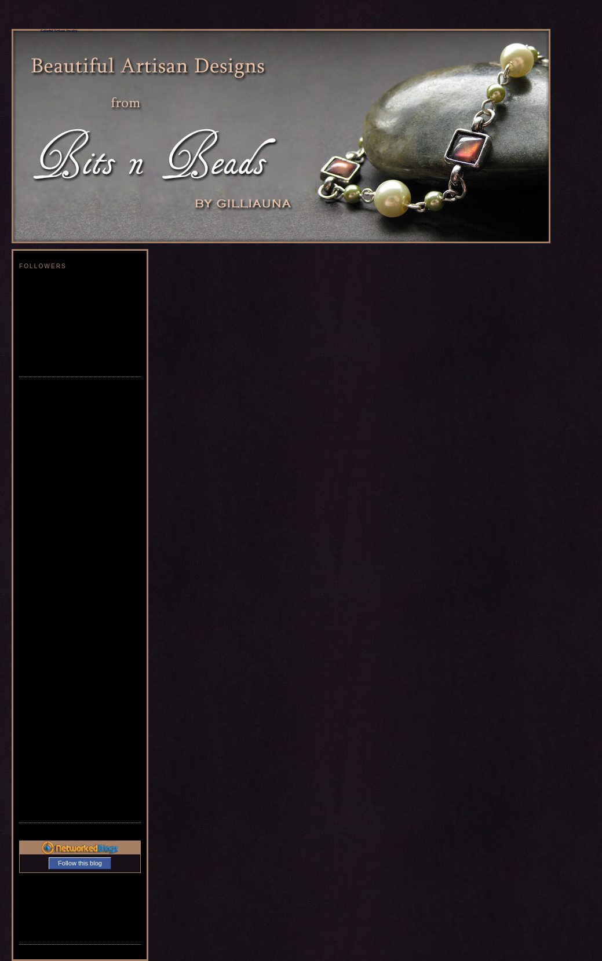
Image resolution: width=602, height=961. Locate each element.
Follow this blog (80, 863)
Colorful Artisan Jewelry (59, 30)
